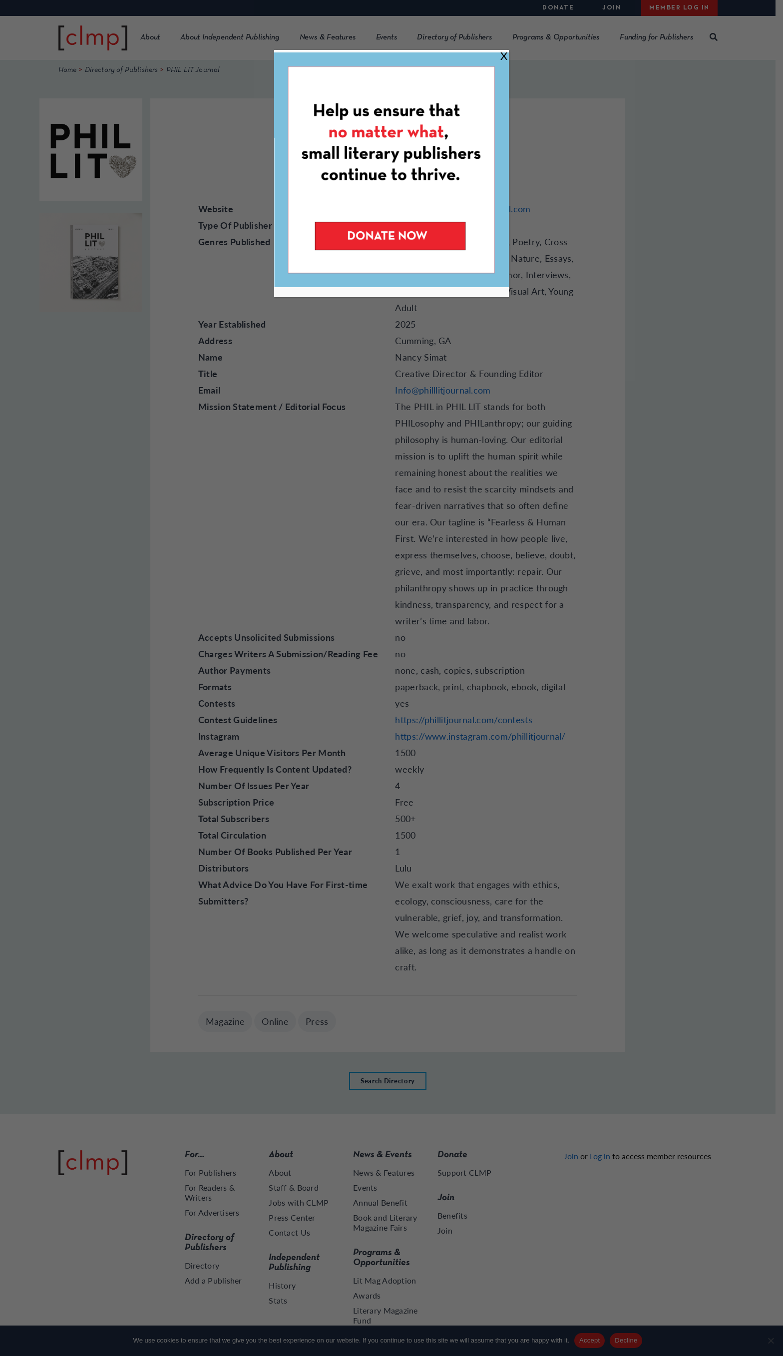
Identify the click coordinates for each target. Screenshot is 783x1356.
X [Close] (503, 55)
